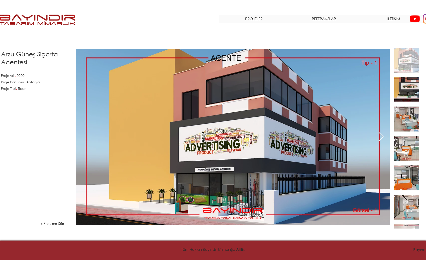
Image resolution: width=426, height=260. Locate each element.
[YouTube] (415, 19)
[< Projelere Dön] (52, 224)
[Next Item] (381, 137)
